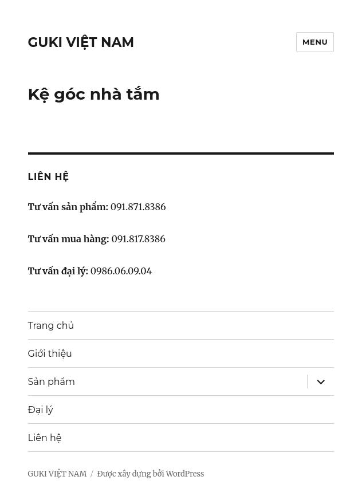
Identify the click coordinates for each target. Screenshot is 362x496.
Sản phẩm (51, 381)
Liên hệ (45, 437)
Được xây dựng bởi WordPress (150, 474)
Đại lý (40, 409)
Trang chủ (51, 325)
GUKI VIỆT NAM (81, 42)
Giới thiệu (50, 353)
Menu (315, 41)
